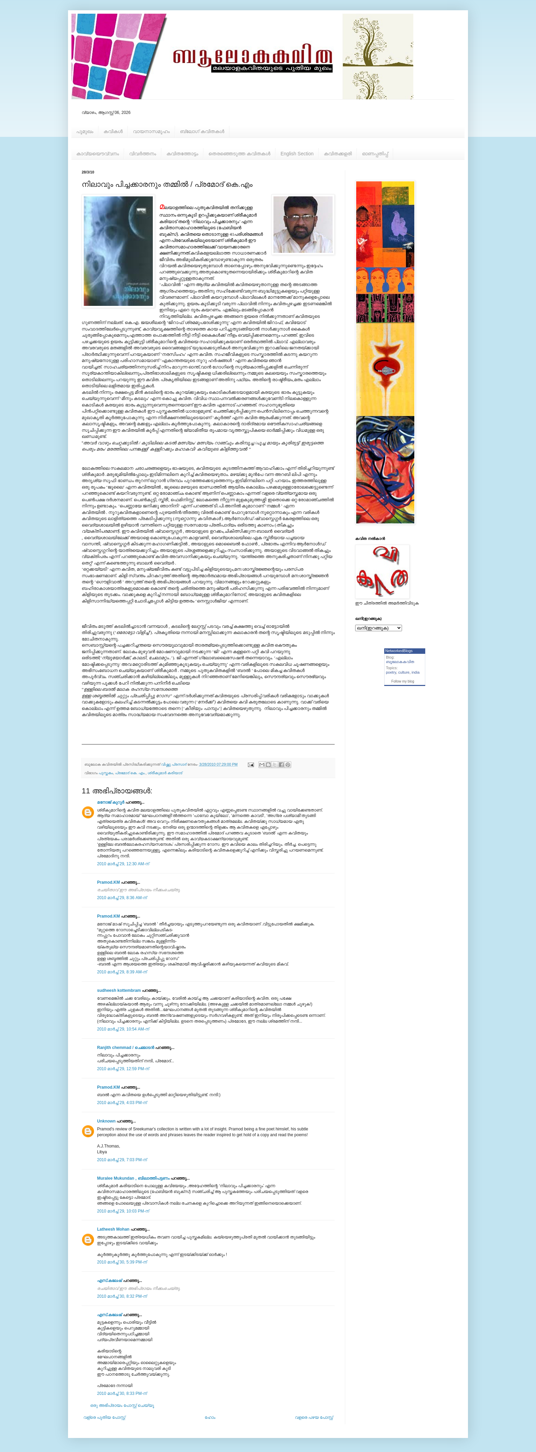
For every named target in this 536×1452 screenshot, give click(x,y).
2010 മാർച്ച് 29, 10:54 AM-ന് (123, 1029)
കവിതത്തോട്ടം (182, 153)
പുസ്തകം (106, 773)
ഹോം (210, 1417)
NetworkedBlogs (399, 651)
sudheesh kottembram (119, 990)
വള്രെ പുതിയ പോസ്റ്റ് (104, 1417)
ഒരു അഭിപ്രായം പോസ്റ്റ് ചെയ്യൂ (122, 1405)
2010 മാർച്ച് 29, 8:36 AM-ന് (122, 897)
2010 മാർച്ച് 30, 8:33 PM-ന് (122, 1393)
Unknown (106, 1121)
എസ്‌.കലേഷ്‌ (109, 1280)
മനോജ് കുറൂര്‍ (110, 802)
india (415, 672)
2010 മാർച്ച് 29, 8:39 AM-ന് (122, 972)
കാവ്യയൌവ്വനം (97, 153)
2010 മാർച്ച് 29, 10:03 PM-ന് (123, 1211)
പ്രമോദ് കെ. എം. (130, 773)
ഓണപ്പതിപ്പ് (375, 153)
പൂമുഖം (84, 131)
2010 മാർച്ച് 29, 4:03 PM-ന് (122, 1102)
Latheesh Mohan (113, 1229)
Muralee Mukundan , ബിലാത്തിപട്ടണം (134, 1178)
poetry (391, 672)
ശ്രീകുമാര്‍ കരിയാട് (165, 773)
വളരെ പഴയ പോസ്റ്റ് (314, 1417)
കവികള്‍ (113, 131)
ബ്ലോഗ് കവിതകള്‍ (202, 131)
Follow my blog (402, 681)
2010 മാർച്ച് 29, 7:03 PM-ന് (122, 1159)
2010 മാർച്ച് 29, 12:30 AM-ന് (123, 863)
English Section (297, 153)
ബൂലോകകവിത (400, 662)
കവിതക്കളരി (338, 153)
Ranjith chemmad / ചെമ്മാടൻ (125, 1047)
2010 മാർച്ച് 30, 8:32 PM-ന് (122, 1296)
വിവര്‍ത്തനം (142, 153)
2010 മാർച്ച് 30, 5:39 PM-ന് (122, 1262)
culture (404, 672)
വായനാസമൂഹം (151, 131)
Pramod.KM (108, 882)
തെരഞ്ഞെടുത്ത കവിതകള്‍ (239, 153)
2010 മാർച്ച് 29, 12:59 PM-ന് (123, 1068)
